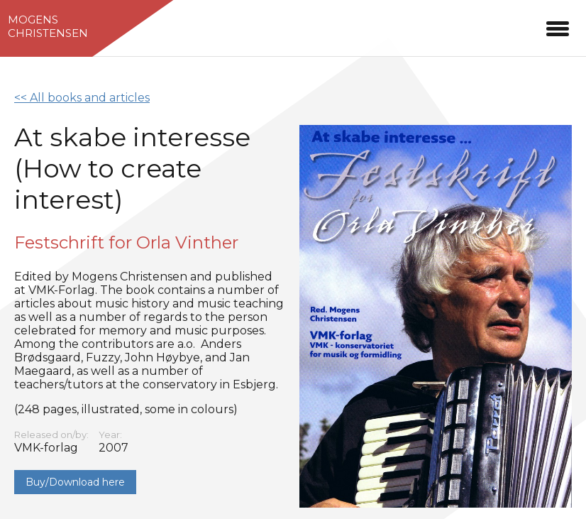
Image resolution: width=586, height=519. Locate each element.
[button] (557, 26)
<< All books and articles (82, 97)
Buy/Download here (75, 482)
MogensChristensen (48, 26)
